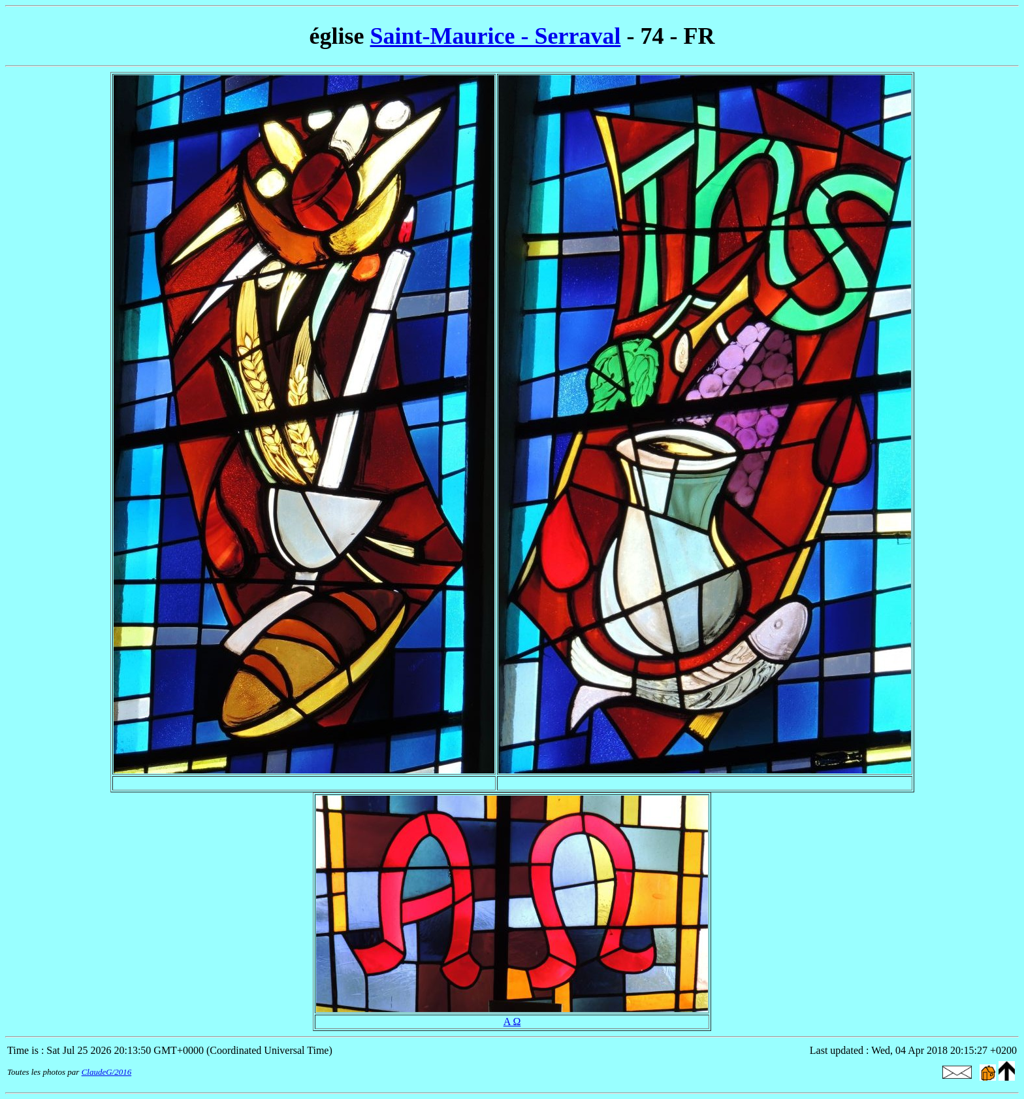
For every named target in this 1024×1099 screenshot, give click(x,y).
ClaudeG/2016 (107, 1072)
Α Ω (512, 1021)
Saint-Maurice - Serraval (495, 36)
